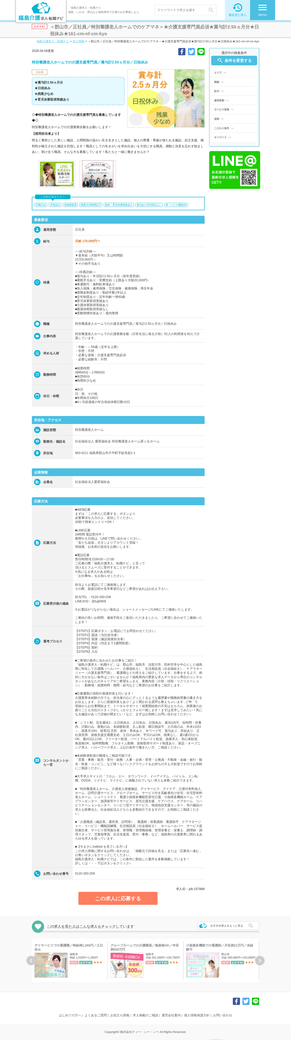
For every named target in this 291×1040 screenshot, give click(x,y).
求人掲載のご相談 (145, 1015)
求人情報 (78, 41)
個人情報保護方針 (197, 1015)
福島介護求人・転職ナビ (53, 41)
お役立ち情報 (119, 1015)
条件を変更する (234, 60)
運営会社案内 (171, 1015)
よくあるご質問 (96, 1015)
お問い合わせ (222, 1015)
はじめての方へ (70, 1015)
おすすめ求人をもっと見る (226, 925)
